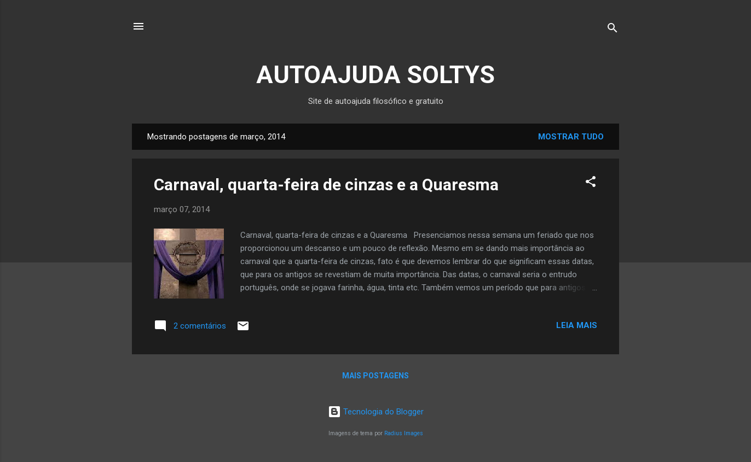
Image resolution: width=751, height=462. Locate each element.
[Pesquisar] (612, 29)
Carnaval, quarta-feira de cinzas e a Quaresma (326, 184)
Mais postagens (375, 375)
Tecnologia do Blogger (376, 412)
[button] (590, 183)
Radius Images (403, 433)
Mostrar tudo (571, 137)
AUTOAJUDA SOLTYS (375, 74)
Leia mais (576, 325)
